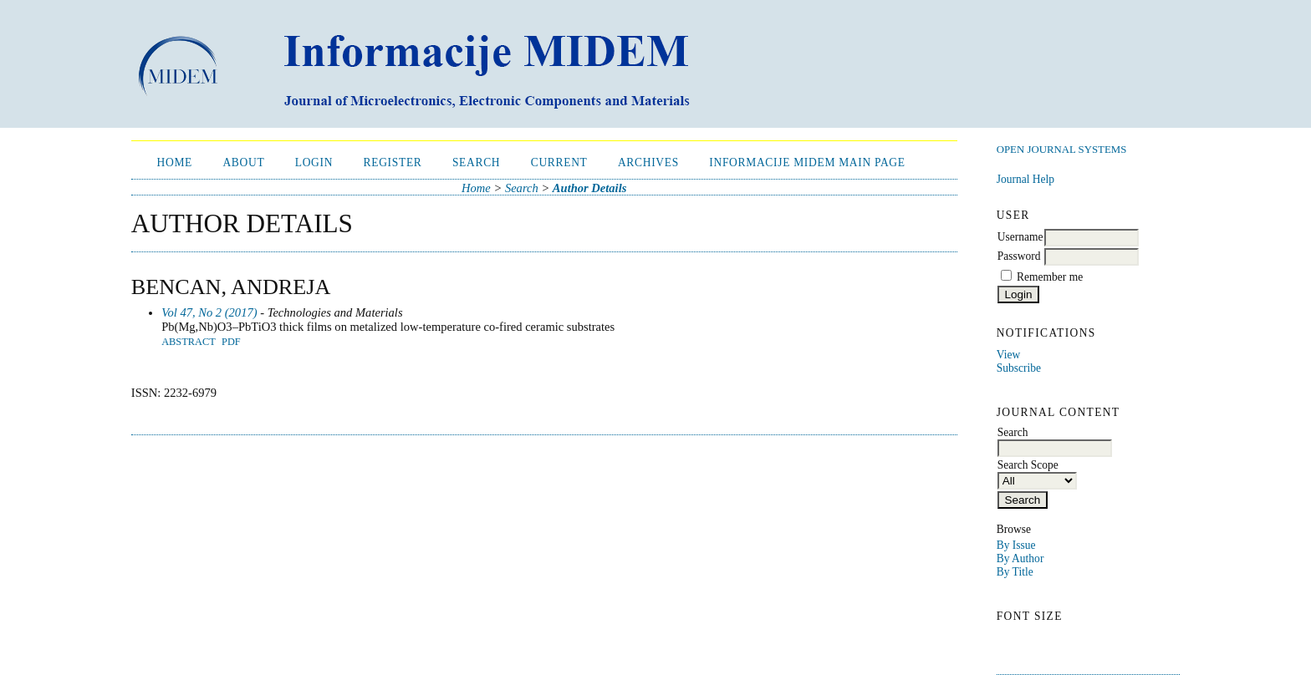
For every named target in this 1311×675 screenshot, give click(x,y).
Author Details (590, 188)
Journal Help (1025, 179)
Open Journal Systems (1062, 149)
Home (175, 162)
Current (559, 162)
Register (393, 162)
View (1008, 354)
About (243, 162)
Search (476, 162)
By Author (1020, 558)
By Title (1015, 572)
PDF (231, 342)
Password (1019, 256)
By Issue (1016, 545)
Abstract (188, 342)
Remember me (1050, 277)
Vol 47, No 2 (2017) (209, 312)
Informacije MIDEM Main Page (807, 162)
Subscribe (1019, 368)
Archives (648, 162)
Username (1020, 237)
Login (314, 162)
